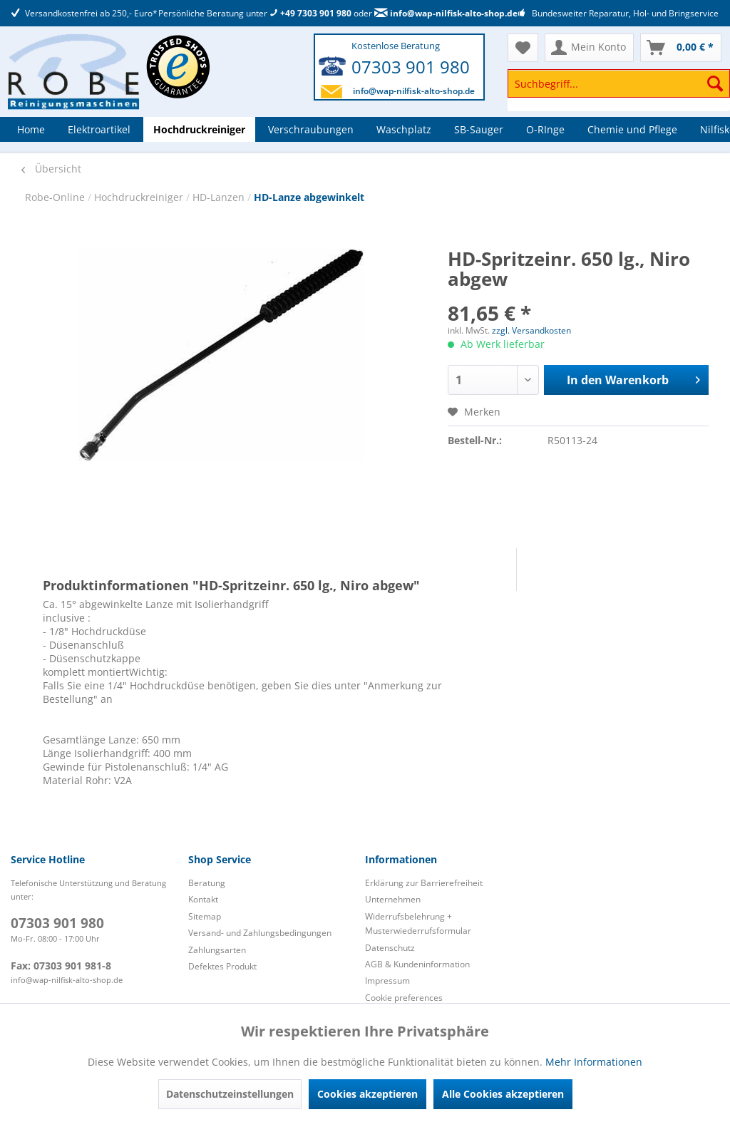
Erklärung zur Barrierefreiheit (424, 883)
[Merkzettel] (523, 48)
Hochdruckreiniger (140, 197)
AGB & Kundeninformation (417, 964)
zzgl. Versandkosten (531, 330)
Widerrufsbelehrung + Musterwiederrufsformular (418, 923)
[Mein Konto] (589, 48)
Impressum (387, 980)
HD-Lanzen (219, 197)
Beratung (206, 883)
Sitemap (204, 916)
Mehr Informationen (593, 1062)
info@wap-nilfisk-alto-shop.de (446, 13)
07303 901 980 (410, 66)
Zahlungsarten (217, 950)
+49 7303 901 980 (310, 13)
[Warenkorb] (680, 48)
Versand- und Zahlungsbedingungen (259, 933)
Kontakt (203, 899)
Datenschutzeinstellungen (230, 1094)
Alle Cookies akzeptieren (503, 1094)
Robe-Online (56, 197)
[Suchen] (715, 83)
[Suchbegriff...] (619, 83)
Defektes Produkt (222, 966)
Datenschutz (390, 948)
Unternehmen (393, 899)
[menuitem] (619, 90)
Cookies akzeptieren (367, 1094)
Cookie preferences (404, 998)
